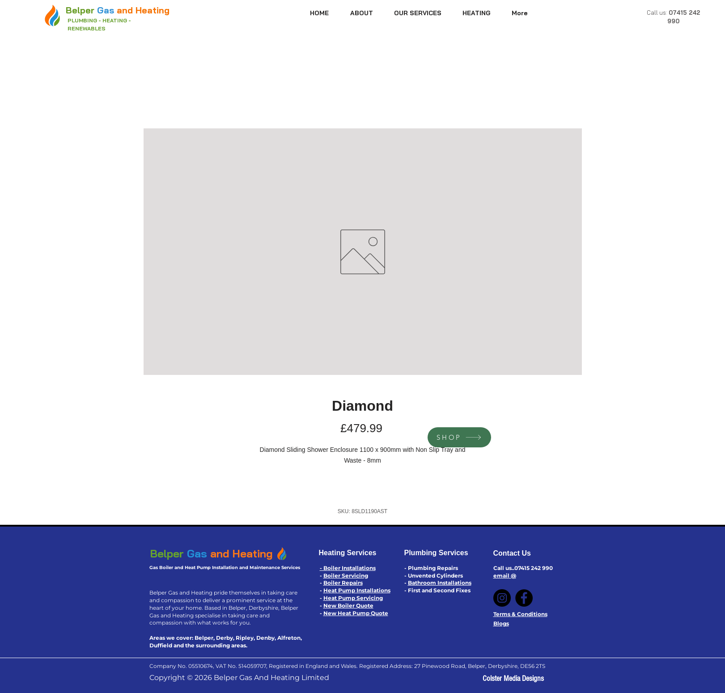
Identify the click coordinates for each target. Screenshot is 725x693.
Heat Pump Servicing (353, 598)
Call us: (658, 12)
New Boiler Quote (348, 605)
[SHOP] (459, 437)
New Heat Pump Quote (355, 613)
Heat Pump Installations (356, 590)
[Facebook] (524, 598)
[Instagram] (502, 598)
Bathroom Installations (439, 582)
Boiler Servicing (345, 575)
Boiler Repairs (343, 582)
